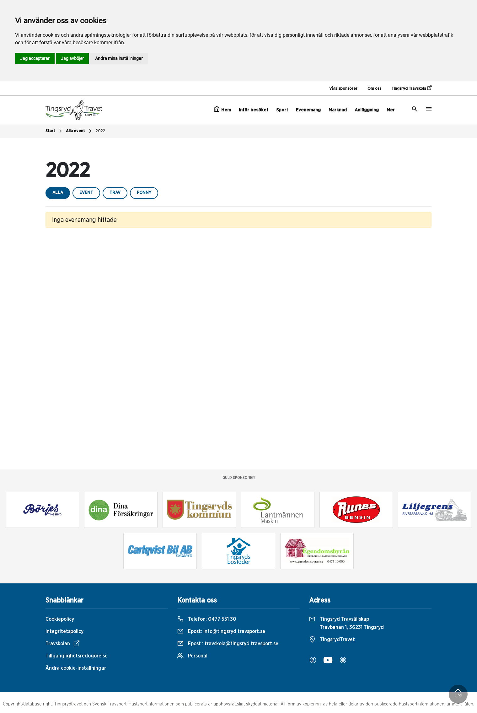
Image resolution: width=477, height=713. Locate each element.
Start (54, 131)
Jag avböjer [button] (72, 58)
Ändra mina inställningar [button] (119, 58)
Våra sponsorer (343, 89)
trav (115, 192)
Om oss (374, 89)
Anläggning (367, 110)
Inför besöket (253, 110)
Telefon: (206, 619)
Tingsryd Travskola (411, 88)
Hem (222, 109)
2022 (100, 131)
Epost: (221, 631)
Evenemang (308, 110)
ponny (144, 192)
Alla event (79, 131)
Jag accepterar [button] (35, 58)
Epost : (227, 644)
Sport (282, 110)
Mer (391, 110)
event (86, 192)
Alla (57, 192)
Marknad (338, 110)
